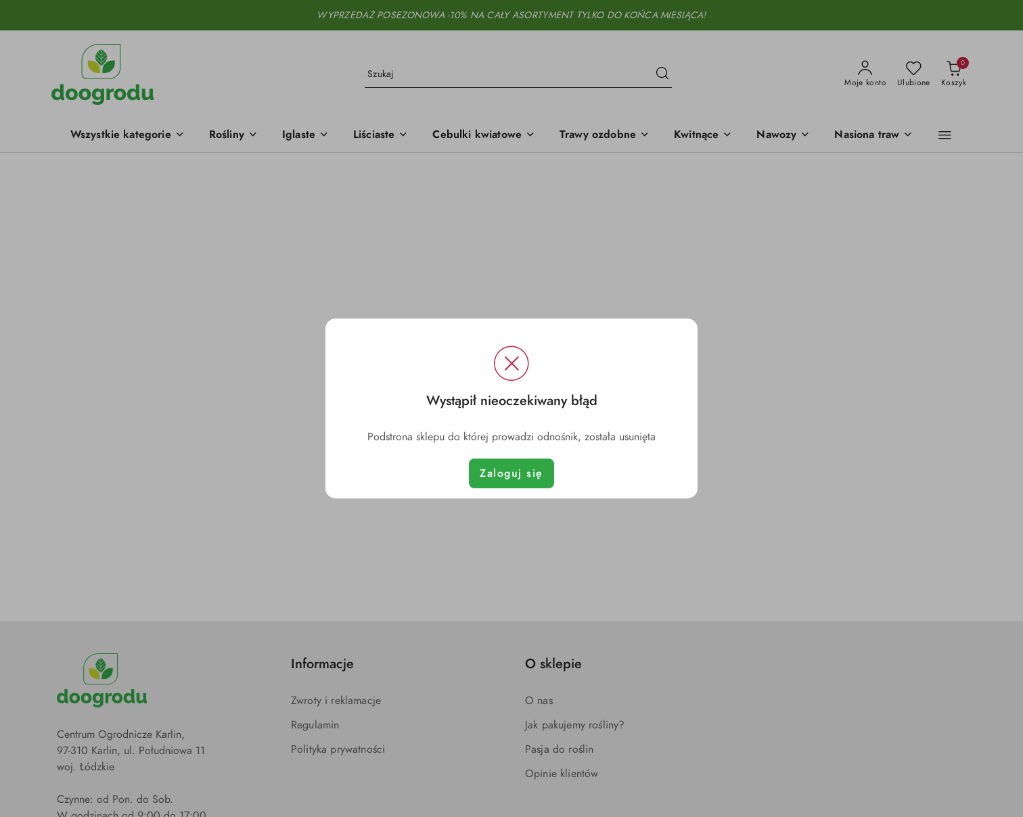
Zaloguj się (511, 473)
